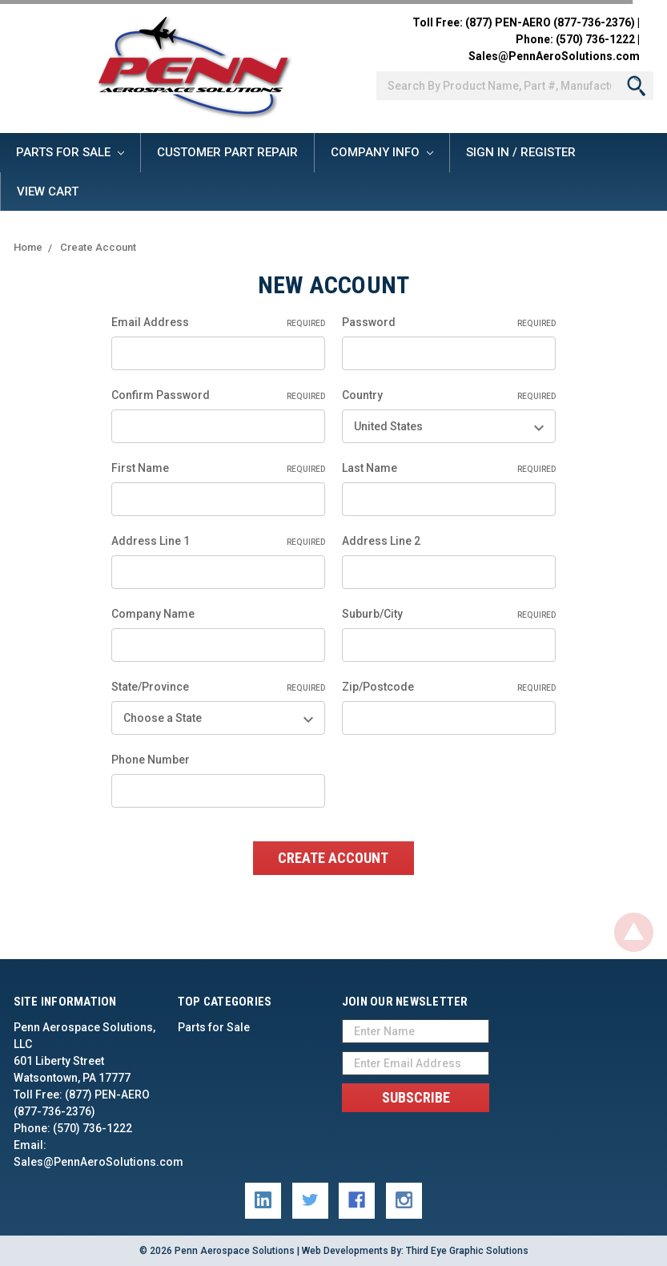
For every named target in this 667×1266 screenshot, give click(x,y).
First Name (218, 469)
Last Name (449, 469)
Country (449, 396)
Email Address (218, 323)
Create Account (98, 247)
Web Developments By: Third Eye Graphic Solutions (415, 1250)
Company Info (382, 152)
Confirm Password (218, 396)
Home (28, 247)
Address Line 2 (381, 540)
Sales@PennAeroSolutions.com (554, 56)
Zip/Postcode (449, 687)
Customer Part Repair (227, 152)
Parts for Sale (70, 152)
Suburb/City (449, 614)
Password (449, 323)
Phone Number (150, 759)
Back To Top (633, 932)
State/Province (218, 687)
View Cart (47, 191)
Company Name (153, 613)
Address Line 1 (218, 541)
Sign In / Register (521, 152)
